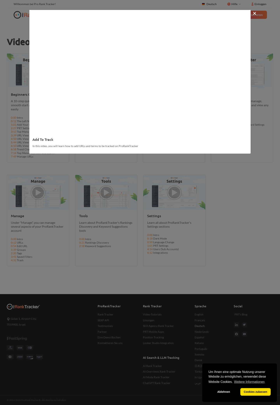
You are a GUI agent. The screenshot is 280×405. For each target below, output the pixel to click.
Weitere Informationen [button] (249, 381)
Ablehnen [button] (223, 391)
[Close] (254, 13)
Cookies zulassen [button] (255, 391)
